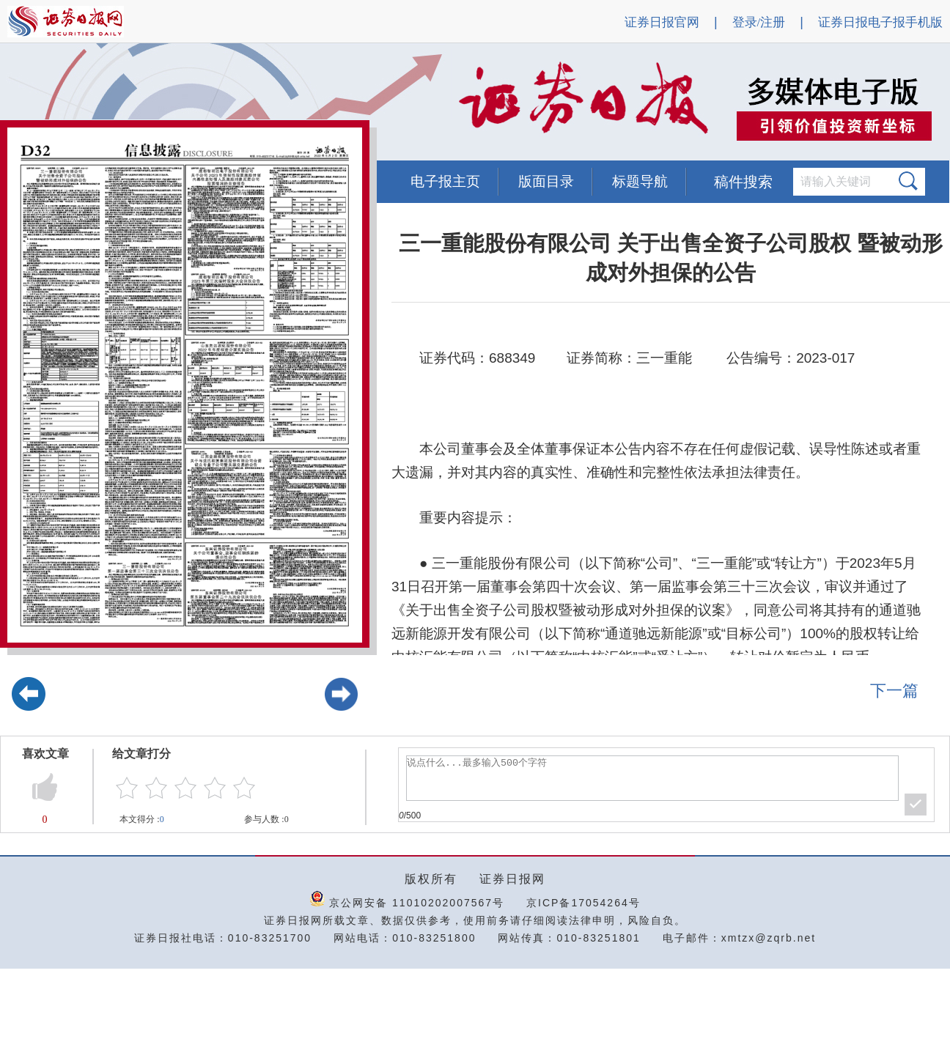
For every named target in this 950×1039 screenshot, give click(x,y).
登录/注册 (759, 22)
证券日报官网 (662, 22)
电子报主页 (445, 181)
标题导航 (640, 181)
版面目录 (546, 181)
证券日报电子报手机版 (880, 22)
